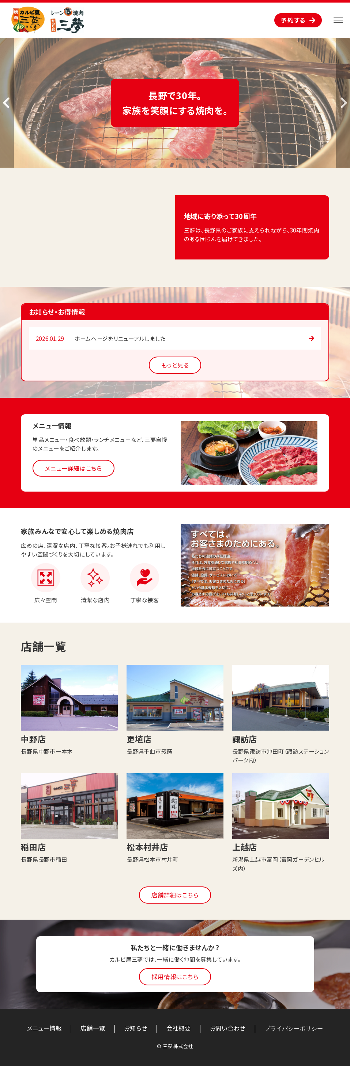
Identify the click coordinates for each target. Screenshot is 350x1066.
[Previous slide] (7, 103)
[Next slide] (343, 103)
